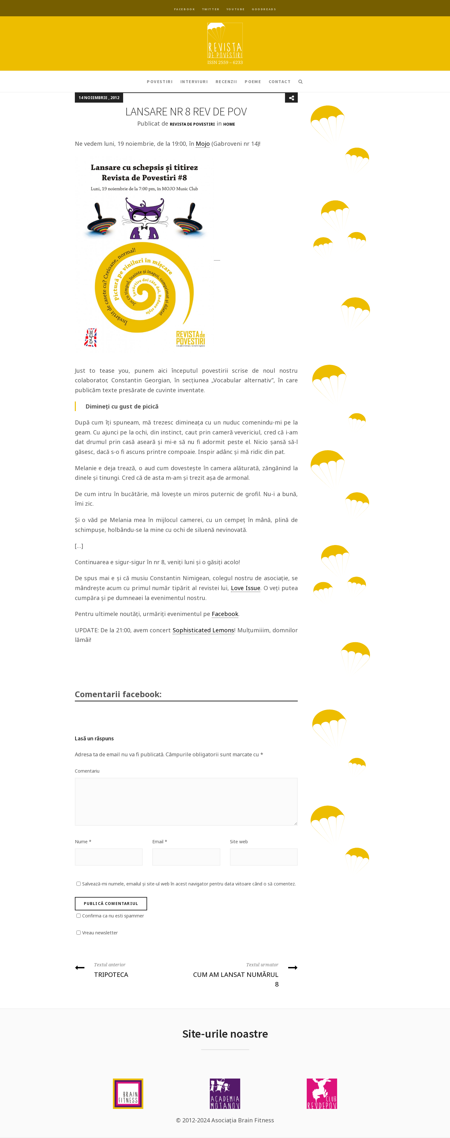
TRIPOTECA (128, 969)
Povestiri (160, 81)
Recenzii (226, 81)
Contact (280, 81)
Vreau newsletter (100, 933)
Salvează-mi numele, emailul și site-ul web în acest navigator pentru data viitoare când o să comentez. (189, 884)
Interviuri (194, 81)
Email (159, 841)
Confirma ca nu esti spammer (113, 916)
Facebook (184, 9)
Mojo (203, 143)
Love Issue (245, 588)
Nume (83, 841)
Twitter (211, 9)
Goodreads (264, 9)
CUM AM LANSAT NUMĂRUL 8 (244, 974)
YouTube (235, 9)
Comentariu (87, 771)
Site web (239, 841)
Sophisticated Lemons (203, 630)
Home (229, 124)
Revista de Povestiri (192, 124)
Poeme (253, 81)
